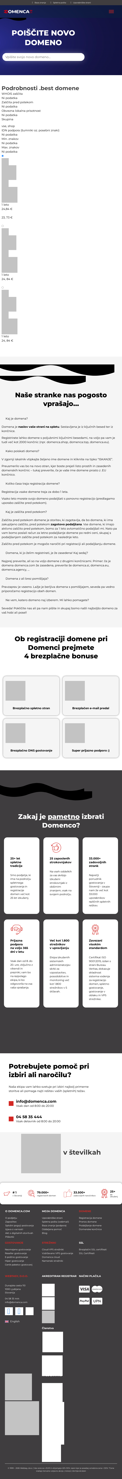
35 (12, 1298)
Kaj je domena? (17, 418)
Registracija (12, 156)
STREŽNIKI (49, 1242)
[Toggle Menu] (111, 11)
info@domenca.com (36, 1101)
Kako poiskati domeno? (22, 451)
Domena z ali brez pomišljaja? (27, 578)
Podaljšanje (12, 226)
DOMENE (85, 1211)
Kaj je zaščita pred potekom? (26, 512)
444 (16, 1298)
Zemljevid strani (79, 1471)
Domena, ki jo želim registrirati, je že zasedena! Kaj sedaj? (47, 553)
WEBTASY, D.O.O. (16, 1276)
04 (6, 1298)
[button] (61, 420)
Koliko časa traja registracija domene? (33, 483)
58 (9, 1298)
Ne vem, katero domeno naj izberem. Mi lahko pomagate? (47, 600)
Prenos (9, 287)
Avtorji (68, 1471)
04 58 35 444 (29, 1117)
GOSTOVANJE (14, 1242)
